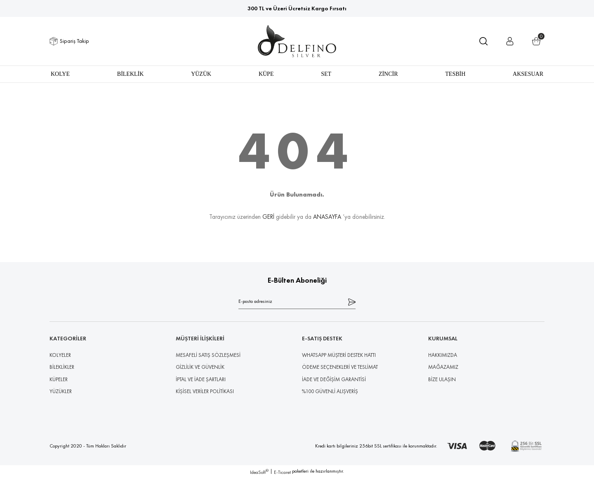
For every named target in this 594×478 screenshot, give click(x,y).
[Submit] (352, 301)
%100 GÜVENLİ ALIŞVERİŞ (330, 391)
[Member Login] (510, 41)
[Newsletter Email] (297, 301)
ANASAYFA (327, 216)
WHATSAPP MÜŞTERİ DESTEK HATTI (339, 354)
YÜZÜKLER (61, 391)
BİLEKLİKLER (62, 366)
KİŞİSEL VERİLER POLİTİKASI (205, 391)
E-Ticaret (282, 472)
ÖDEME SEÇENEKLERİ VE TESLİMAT (340, 366)
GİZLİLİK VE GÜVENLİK (200, 366)
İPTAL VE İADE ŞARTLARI (201, 379)
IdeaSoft (259, 472)
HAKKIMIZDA (442, 354)
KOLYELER (60, 354)
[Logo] (297, 41)
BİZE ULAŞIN (442, 379)
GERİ (268, 216)
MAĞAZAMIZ (443, 366)
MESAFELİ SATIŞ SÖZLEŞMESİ (208, 354)
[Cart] (536, 41)
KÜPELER (59, 379)
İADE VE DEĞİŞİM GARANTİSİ (334, 379)
